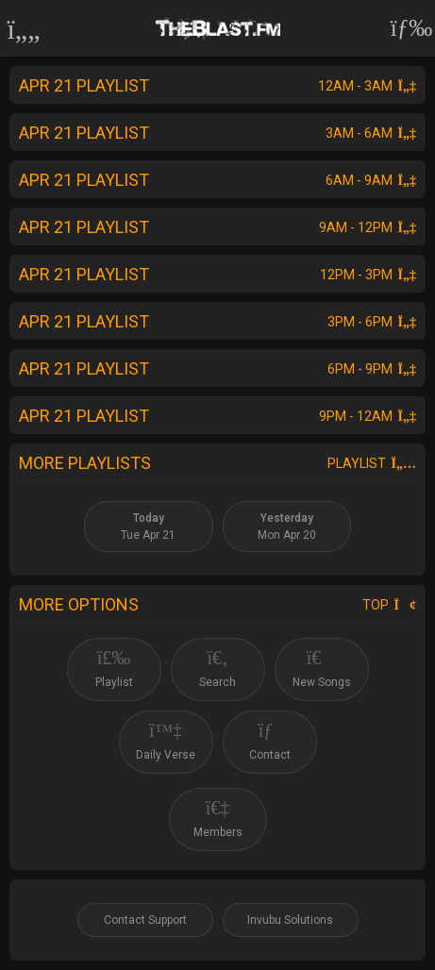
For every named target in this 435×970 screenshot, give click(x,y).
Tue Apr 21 (148, 526)
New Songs (322, 668)
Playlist (371, 463)
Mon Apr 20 (287, 526)
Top (389, 604)
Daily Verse (165, 741)
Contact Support (145, 920)
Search (217, 668)
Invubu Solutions (290, 920)
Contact (270, 741)
